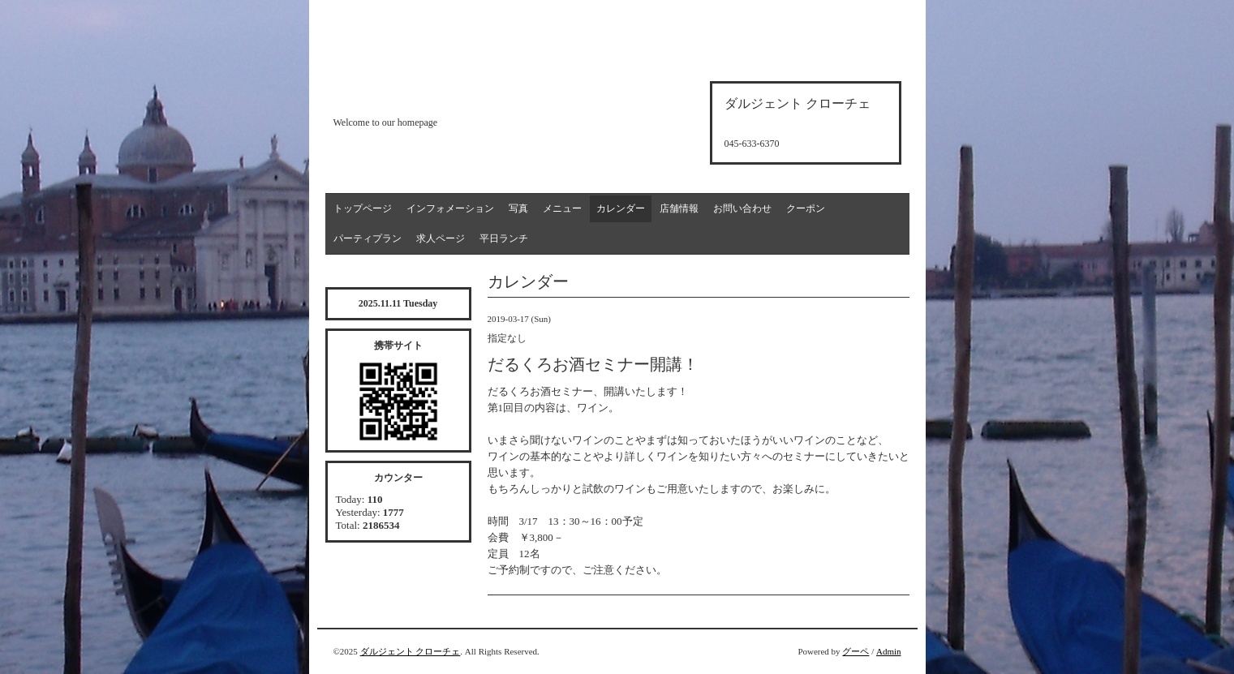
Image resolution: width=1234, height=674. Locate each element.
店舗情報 (679, 208)
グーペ (855, 651)
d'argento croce (414, 94)
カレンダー (620, 208)
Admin (888, 651)
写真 (518, 208)
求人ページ (440, 238)
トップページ (362, 208)
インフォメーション (450, 208)
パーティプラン (367, 238)
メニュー (562, 208)
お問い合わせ (742, 208)
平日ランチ (503, 238)
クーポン (805, 208)
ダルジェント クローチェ (410, 651)
